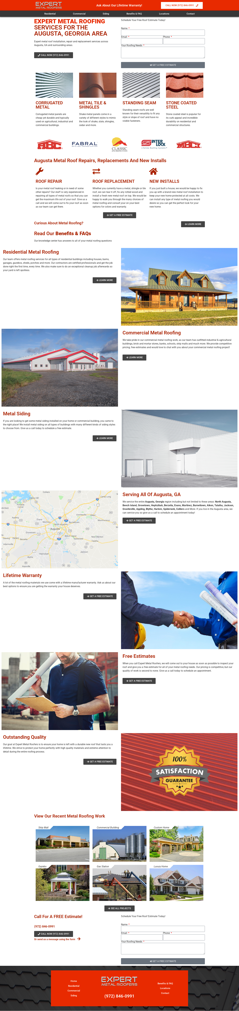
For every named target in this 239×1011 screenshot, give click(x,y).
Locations (164, 13)
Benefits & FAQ (134, 13)
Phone (166, 37)
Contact (191, 13)
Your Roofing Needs (132, 45)
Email (124, 37)
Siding (106, 13)
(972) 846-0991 (44, 926)
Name (124, 28)
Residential (50, 13)
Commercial (79, 13)
